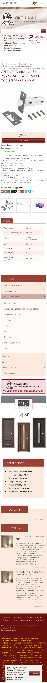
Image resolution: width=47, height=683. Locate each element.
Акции (38, 617)
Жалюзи (23, 356)
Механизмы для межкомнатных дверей (17, 66)
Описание (7, 221)
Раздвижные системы (12, 314)
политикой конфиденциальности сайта (16, 671)
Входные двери (23, 291)
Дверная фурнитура (25, 64)
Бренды (28, 617)
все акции (40, 519)
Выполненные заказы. (22, 620)
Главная (6, 617)
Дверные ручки (10, 303)
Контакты (40, 620)
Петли (6, 331)
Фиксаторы (8, 326)
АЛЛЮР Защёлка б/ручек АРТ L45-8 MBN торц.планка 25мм (23, 68)
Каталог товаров (11, 64)
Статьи (6, 620)
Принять (34, 673)
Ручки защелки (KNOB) (12, 343)
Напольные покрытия (23, 367)
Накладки (7, 320)
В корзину (23, 140)
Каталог (17, 617)
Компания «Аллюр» (15, 145)
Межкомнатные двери (23, 285)
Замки (6, 348)
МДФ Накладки (23, 373)
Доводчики (8, 337)
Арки (23, 362)
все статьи (39, 606)
